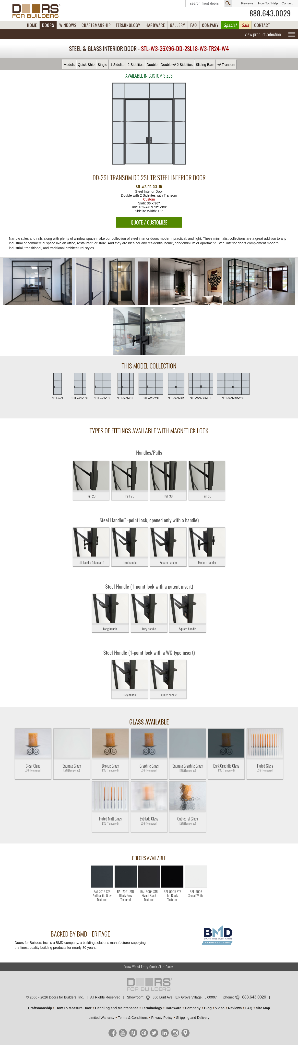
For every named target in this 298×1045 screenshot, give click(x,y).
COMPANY (210, 25)
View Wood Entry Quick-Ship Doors (149, 966)
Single (102, 65)
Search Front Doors (209, 3)
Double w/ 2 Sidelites (177, 65)
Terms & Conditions (133, 1018)
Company (193, 1008)
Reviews (247, 3)
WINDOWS (67, 25)
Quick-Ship (86, 65)
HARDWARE (155, 25)
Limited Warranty (101, 1018)
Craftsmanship (40, 1008)
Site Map (263, 1008)
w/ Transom (226, 65)
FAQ (193, 25)
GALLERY (177, 25)
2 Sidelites (135, 65)
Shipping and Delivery (192, 1018)
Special (230, 25)
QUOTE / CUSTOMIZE (149, 222)
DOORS (48, 25)
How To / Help (268, 3)
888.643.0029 (270, 13)
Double (152, 65)
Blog (208, 1008)
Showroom (135, 997)
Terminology (152, 1008)
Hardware (173, 1008)
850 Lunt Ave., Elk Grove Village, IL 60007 (185, 997)
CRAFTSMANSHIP (96, 25)
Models (69, 65)
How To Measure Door (74, 1008)
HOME (32, 25)
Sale (245, 25)
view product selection (263, 34)
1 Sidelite (117, 65)
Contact (287, 3)
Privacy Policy (161, 1018)
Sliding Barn (205, 65)
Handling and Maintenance (116, 1008)
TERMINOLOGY (128, 25)
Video (220, 1008)
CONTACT (262, 25)
